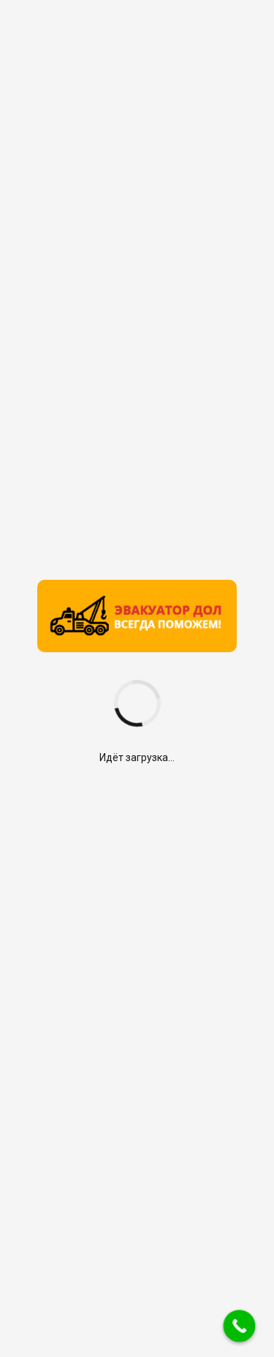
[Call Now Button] (240, 1326)
